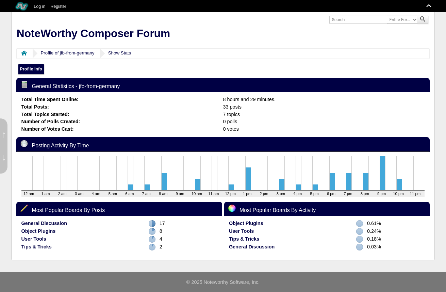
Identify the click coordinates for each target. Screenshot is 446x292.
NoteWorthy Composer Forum (93, 33)
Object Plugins (38, 231)
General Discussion (44, 223)
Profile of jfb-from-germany (67, 52)
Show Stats (119, 52)
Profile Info (31, 69)
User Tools (33, 239)
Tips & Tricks (36, 246)
